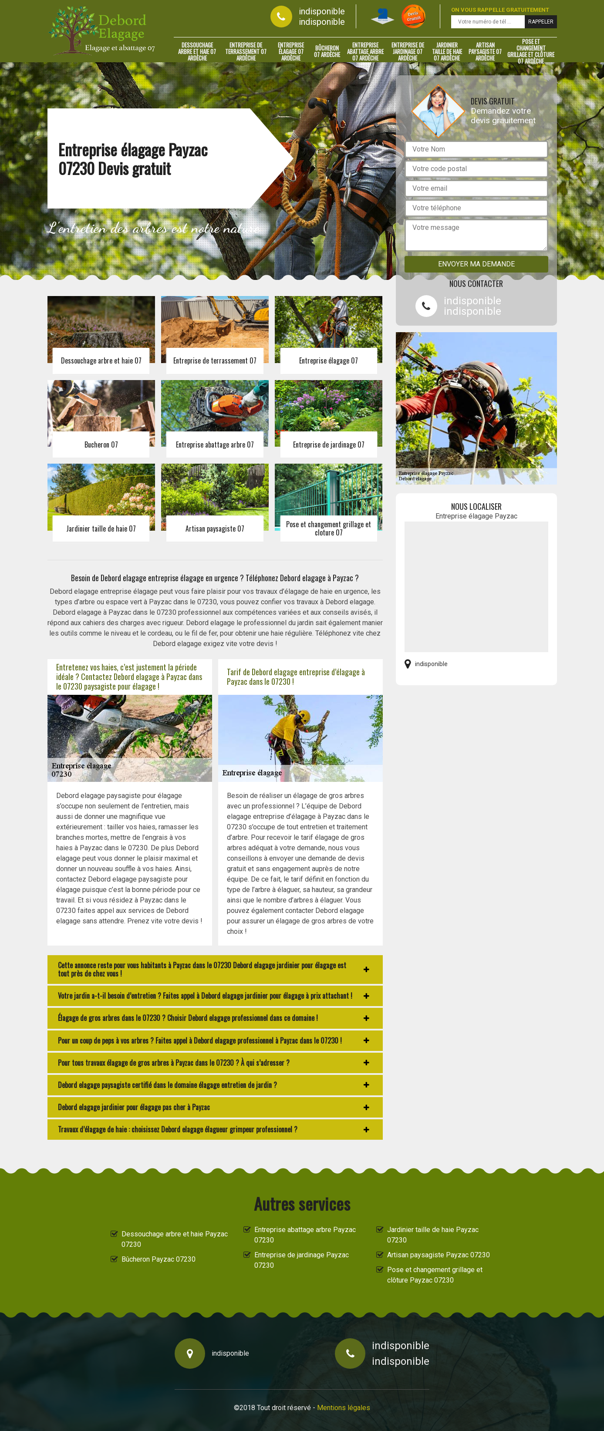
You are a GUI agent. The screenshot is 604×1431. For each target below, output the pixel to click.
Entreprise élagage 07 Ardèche (291, 51)
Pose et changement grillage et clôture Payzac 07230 (435, 1275)
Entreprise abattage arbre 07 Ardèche (365, 51)
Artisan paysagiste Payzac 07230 (438, 1255)
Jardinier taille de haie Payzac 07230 (433, 1235)
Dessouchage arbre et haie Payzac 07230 (174, 1239)
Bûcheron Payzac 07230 (158, 1259)
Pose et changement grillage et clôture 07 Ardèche (530, 51)
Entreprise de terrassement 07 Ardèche (246, 51)
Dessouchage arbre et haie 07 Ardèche (197, 51)
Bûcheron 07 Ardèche (327, 51)
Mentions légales (343, 1408)
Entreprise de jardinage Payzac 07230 (301, 1260)
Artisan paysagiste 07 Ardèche (485, 51)
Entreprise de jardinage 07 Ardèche (407, 51)
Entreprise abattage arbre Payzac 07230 (305, 1235)
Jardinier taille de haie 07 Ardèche (447, 51)
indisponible (322, 11)
